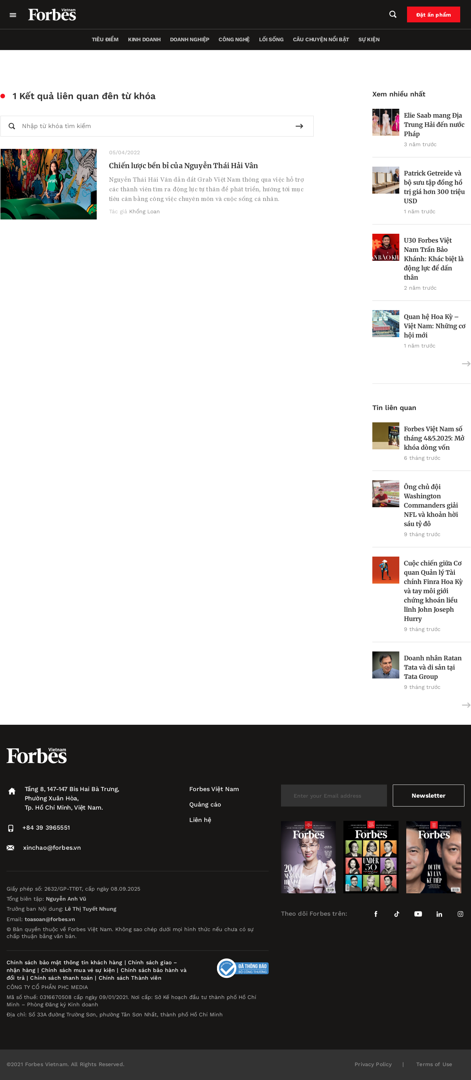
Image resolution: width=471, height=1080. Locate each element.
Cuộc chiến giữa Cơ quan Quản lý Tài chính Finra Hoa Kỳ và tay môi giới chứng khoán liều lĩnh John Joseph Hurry (433, 591)
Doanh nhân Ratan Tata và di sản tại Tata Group (433, 667)
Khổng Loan (144, 211)
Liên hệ (200, 820)
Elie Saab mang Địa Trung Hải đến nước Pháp (434, 124)
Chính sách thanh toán (61, 978)
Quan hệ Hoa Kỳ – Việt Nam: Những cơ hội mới (435, 326)
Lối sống (271, 39)
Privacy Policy (373, 1064)
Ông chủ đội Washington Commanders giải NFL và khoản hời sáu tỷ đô (431, 505)
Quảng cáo (205, 804)
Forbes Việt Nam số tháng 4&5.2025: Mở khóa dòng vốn (434, 438)
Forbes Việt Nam (214, 789)
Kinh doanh (144, 39)
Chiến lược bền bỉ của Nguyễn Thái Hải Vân (183, 165)
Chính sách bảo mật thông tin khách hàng (64, 962)
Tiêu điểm (105, 39)
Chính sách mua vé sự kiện (79, 970)
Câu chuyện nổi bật (321, 39)
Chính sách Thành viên (130, 978)
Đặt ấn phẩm (434, 15)
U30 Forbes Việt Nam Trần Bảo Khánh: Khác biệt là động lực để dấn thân (434, 258)
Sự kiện (369, 39)
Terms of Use (434, 1064)
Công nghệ (234, 39)
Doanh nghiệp (189, 39)
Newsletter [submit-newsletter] (428, 795)
